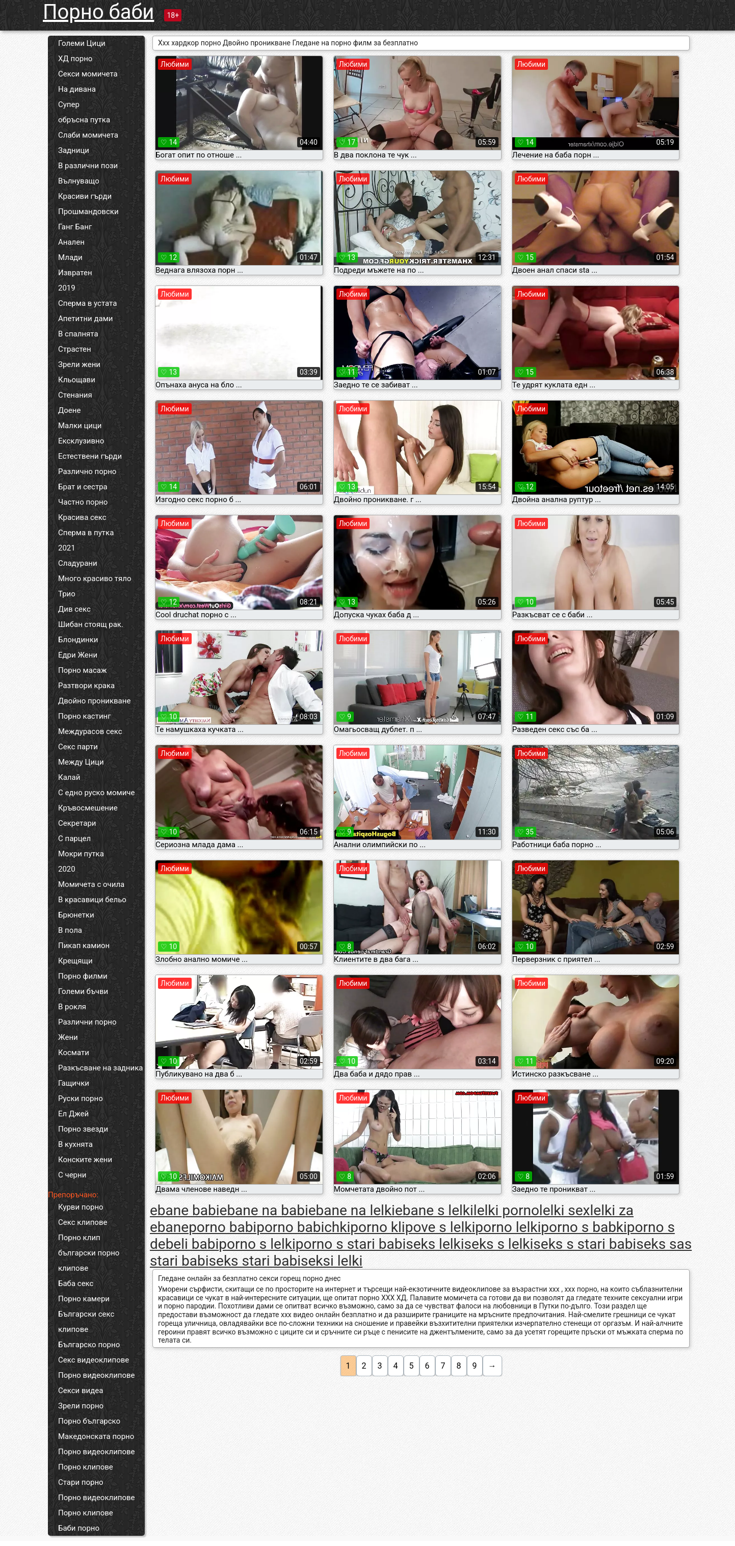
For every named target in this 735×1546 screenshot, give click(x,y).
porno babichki (303, 1227)
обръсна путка (84, 119)
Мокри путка (81, 853)
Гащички (73, 1083)
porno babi (222, 1227)
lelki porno (506, 1210)
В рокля (72, 1006)
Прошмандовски (88, 211)
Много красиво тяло (94, 578)
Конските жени (85, 1159)
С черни (72, 1175)
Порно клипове (85, 1467)
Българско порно (89, 1344)
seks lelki (435, 1244)
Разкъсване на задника (100, 1067)
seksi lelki (331, 1260)
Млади (70, 257)
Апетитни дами (85, 318)
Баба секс (75, 1283)
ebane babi (185, 1210)
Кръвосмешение (88, 808)
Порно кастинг (84, 716)
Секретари (77, 823)
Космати (73, 1052)
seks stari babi (255, 1260)
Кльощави (76, 379)
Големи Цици (82, 43)
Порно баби (98, 12)
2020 (66, 869)
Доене (69, 410)
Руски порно (80, 1098)
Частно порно (83, 502)
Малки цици (80, 425)
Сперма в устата (87, 303)
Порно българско (89, 1421)
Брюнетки (76, 915)
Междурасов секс (90, 731)
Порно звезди (83, 1129)
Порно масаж (82, 670)
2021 (66, 548)
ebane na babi (264, 1210)
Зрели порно (80, 1405)
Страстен (74, 349)
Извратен (75, 272)
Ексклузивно (81, 441)
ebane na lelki (351, 1210)
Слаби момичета (88, 135)
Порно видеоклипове (96, 1375)
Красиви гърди (85, 196)
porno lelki (508, 1227)
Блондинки (78, 639)
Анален (71, 242)
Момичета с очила (91, 884)
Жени (68, 1037)
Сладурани (77, 563)
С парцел (74, 838)
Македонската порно (96, 1436)
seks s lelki (499, 1244)
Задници (73, 150)
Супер (69, 104)
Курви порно (80, 1207)
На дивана (77, 89)
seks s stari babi (584, 1244)
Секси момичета (88, 73)
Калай (69, 777)
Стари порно (80, 1482)
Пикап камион (84, 945)
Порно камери (84, 1298)
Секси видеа (80, 1390)
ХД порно (75, 58)
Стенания (75, 395)
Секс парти (78, 746)
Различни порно (87, 1022)
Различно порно (87, 471)
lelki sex (564, 1210)
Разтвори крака (86, 685)
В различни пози (88, 165)
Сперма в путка (86, 532)
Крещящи (75, 960)
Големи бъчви (83, 991)
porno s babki (584, 1227)
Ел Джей (73, 1113)
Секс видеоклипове (93, 1360)
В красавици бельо (92, 899)
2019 (66, 288)
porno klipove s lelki (412, 1227)
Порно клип (79, 1237)
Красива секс (82, 517)
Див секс (74, 609)
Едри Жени (77, 655)
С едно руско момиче (96, 792)
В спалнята (78, 333)
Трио (66, 593)
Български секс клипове (86, 1321)
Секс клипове (82, 1222)
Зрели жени (79, 364)
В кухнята (75, 1144)
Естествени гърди (90, 456)
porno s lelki (257, 1244)
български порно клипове (88, 1260)
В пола (70, 930)
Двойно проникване (94, 700)
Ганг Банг (75, 226)
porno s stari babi (351, 1244)
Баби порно (78, 1528)
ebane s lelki (434, 1210)
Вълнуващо (78, 181)
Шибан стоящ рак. (90, 624)
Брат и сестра (83, 486)
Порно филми (83, 976)
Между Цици (81, 762)
